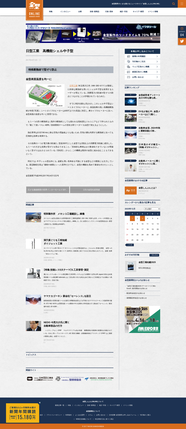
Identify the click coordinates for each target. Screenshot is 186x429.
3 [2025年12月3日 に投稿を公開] (142, 218)
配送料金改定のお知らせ (136, 293)
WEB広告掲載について (84, 419)
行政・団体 (109, 12)
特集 (50, 12)
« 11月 (130, 245)
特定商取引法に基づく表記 (104, 419)
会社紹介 (40, 415)
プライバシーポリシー (54, 415)
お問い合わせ (138, 77)
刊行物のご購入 (145, 415)
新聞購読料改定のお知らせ (137, 298)
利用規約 (68, 415)
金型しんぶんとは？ (148, 188)
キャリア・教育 (138, 12)
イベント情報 (153, 12)
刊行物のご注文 (139, 61)
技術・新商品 (94, 12)
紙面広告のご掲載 (140, 72)
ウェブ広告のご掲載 (140, 67)
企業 (80, 12)
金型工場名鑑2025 (147, 262)
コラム (141, 193)
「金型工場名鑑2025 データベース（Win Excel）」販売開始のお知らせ (141, 287)
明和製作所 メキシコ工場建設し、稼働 (64, 214)
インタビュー (65, 12)
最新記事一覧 (59, 405)
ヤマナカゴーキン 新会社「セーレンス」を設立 (67, 296)
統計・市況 (123, 12)
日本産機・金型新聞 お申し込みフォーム (122, 415)
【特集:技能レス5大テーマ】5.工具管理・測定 (66, 270)
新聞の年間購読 (139, 56)
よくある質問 (79, 415)
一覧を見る (154, 255)
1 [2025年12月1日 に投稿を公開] (132, 218)
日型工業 (73, 86)
